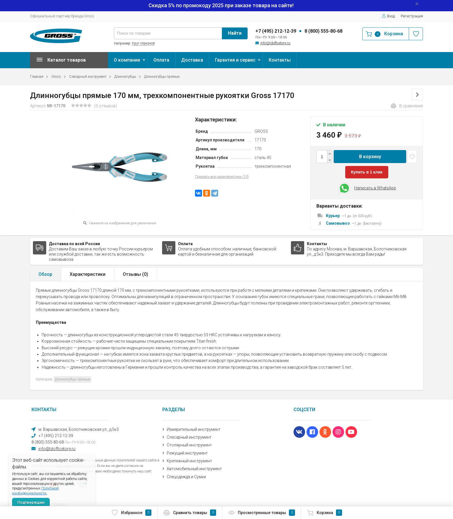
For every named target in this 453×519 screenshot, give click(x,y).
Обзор (45, 274)
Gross (56, 77)
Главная (36, 77)
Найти (235, 33)
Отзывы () (135, 274)
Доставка (192, 60)
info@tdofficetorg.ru (275, 43)
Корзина (324, 512)
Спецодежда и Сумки (186, 476)
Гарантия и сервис (235, 60)
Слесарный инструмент (87, 77)
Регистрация (412, 16)
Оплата (161, 60)
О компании (127, 60)
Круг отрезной (143, 43)
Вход (388, 16)
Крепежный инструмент (189, 461)
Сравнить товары (189, 512)
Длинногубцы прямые (161, 77)
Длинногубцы (125, 77)
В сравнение (407, 106)
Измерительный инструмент (193, 429)
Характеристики (87, 274)
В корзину (370, 156)
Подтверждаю (31, 502)
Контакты (280, 60)
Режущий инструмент (187, 453)
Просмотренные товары (261, 512)
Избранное (131, 512)
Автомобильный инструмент (194, 468)
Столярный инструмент (189, 445)
